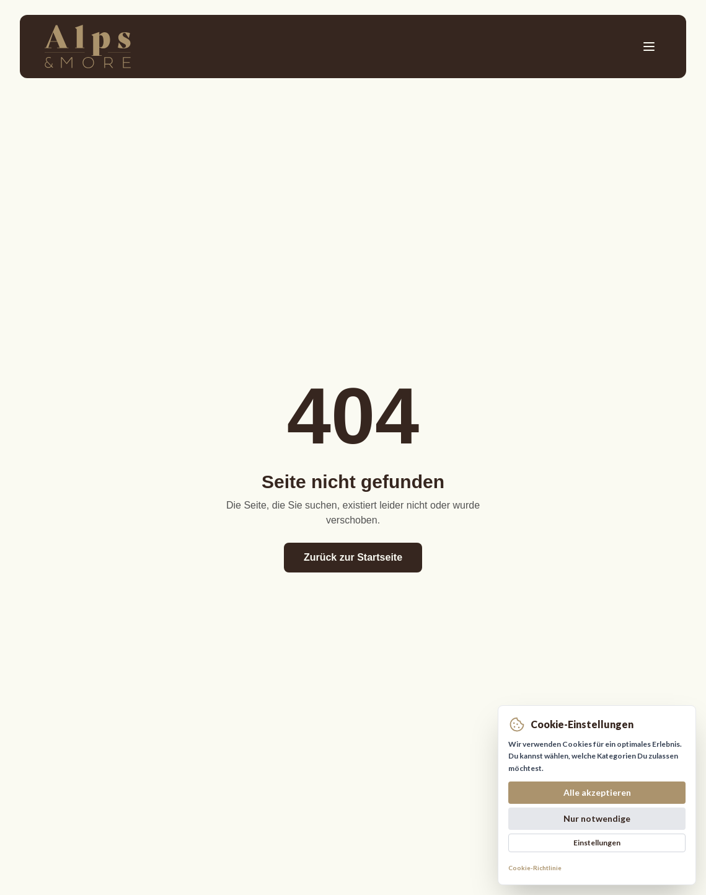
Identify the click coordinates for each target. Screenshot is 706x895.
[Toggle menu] (649, 46)
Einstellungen (596, 842)
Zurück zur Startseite (353, 557)
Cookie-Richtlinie (535, 867)
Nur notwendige (596, 818)
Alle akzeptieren (597, 792)
